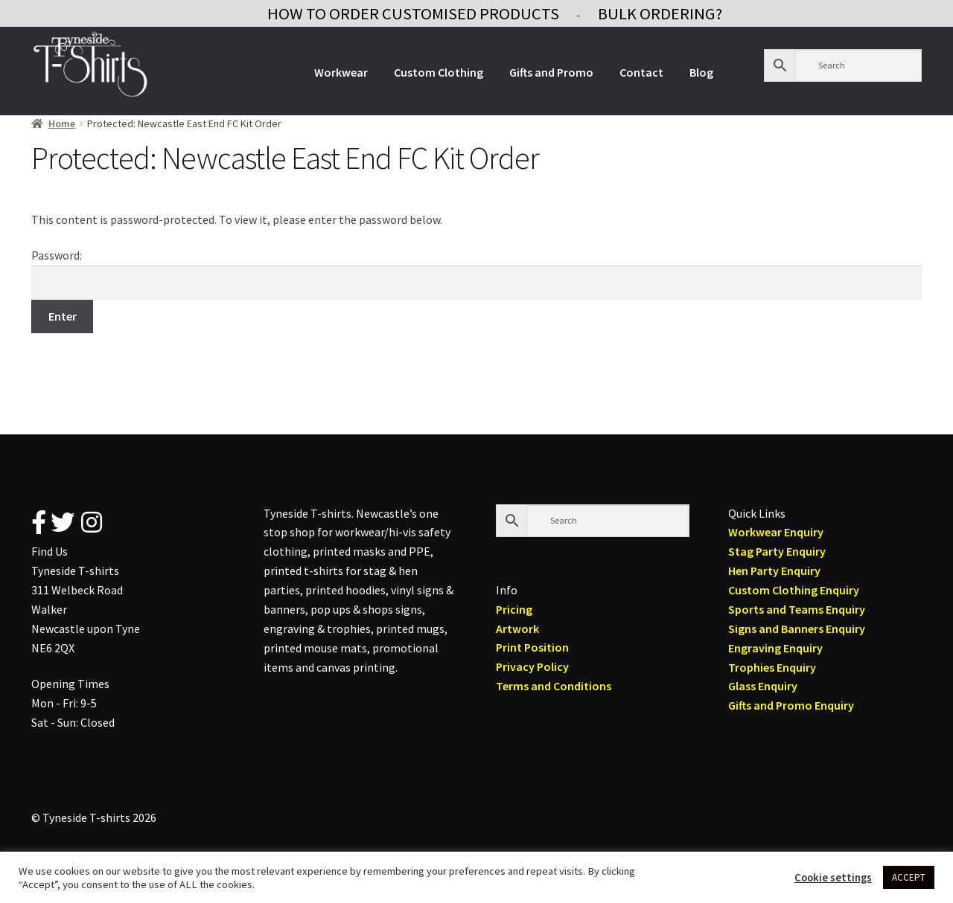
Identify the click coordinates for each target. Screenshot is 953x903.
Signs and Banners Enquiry (796, 628)
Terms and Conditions (553, 685)
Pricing (514, 609)
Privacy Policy (532, 666)
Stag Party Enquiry (777, 551)
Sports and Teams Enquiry (796, 609)
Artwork (517, 628)
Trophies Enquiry (772, 667)
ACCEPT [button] (908, 877)
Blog (701, 72)
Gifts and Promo (551, 72)
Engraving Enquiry (775, 647)
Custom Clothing (438, 72)
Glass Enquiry (762, 685)
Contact (641, 72)
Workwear (341, 72)
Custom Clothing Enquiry (793, 589)
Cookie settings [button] (833, 877)
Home (61, 123)
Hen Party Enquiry (774, 570)
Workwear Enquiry (775, 531)
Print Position (532, 647)
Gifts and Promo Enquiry (791, 705)
